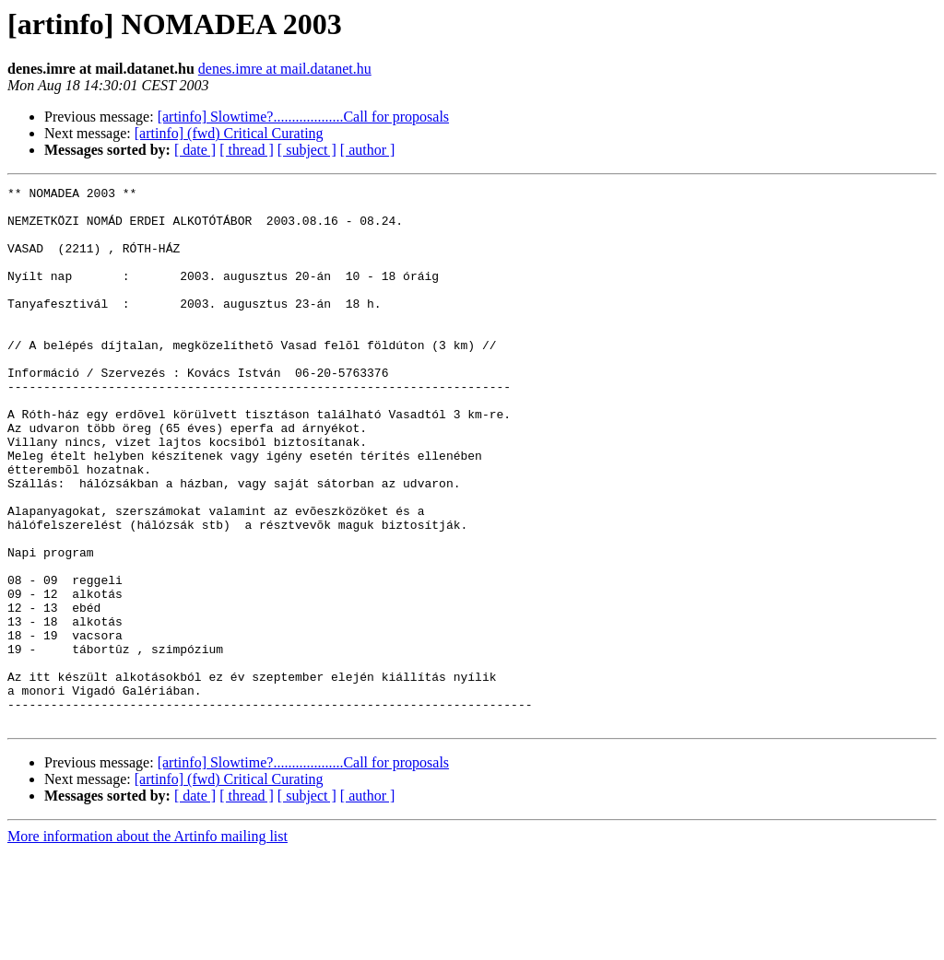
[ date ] (195, 150)
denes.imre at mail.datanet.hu (285, 68)
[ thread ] (246, 150)
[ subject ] (306, 150)
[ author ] (367, 150)
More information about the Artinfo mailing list (147, 944)
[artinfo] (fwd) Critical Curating (229, 133)
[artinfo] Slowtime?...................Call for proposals (303, 116)
